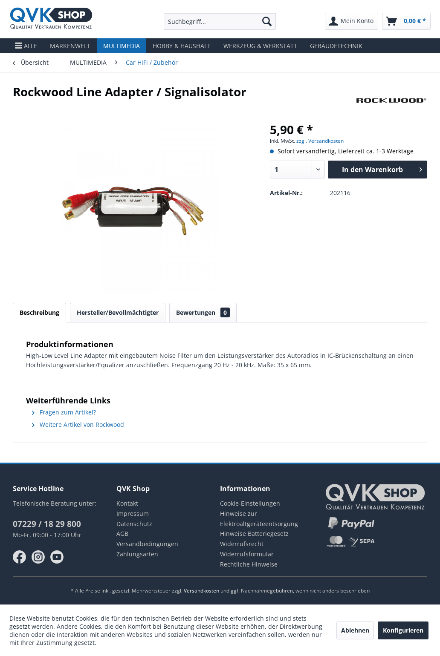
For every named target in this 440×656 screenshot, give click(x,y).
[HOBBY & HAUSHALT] (181, 45)
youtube (57, 557)
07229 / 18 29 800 (47, 523)
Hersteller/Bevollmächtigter (118, 312)
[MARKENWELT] (70, 45)
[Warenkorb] (406, 21)
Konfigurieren (403, 630)
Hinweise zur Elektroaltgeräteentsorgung (259, 518)
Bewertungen (203, 312)
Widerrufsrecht (241, 544)
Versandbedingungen (147, 544)
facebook (19, 557)
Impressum (132, 513)
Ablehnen (355, 630)
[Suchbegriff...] (220, 21)
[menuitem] (220, 21)
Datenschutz (134, 524)
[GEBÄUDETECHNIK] (336, 45)
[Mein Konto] (351, 21)
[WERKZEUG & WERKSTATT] (260, 45)
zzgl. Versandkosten (320, 140)
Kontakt (127, 503)
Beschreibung (39, 312)
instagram (38, 557)
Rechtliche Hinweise (249, 564)
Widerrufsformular (247, 554)
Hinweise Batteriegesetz (254, 533)
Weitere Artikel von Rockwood (78, 424)
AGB (122, 533)
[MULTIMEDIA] (121, 45)
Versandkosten (201, 590)
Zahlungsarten (137, 554)
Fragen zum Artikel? (64, 412)
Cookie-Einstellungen (250, 503)
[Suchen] (267, 21)
